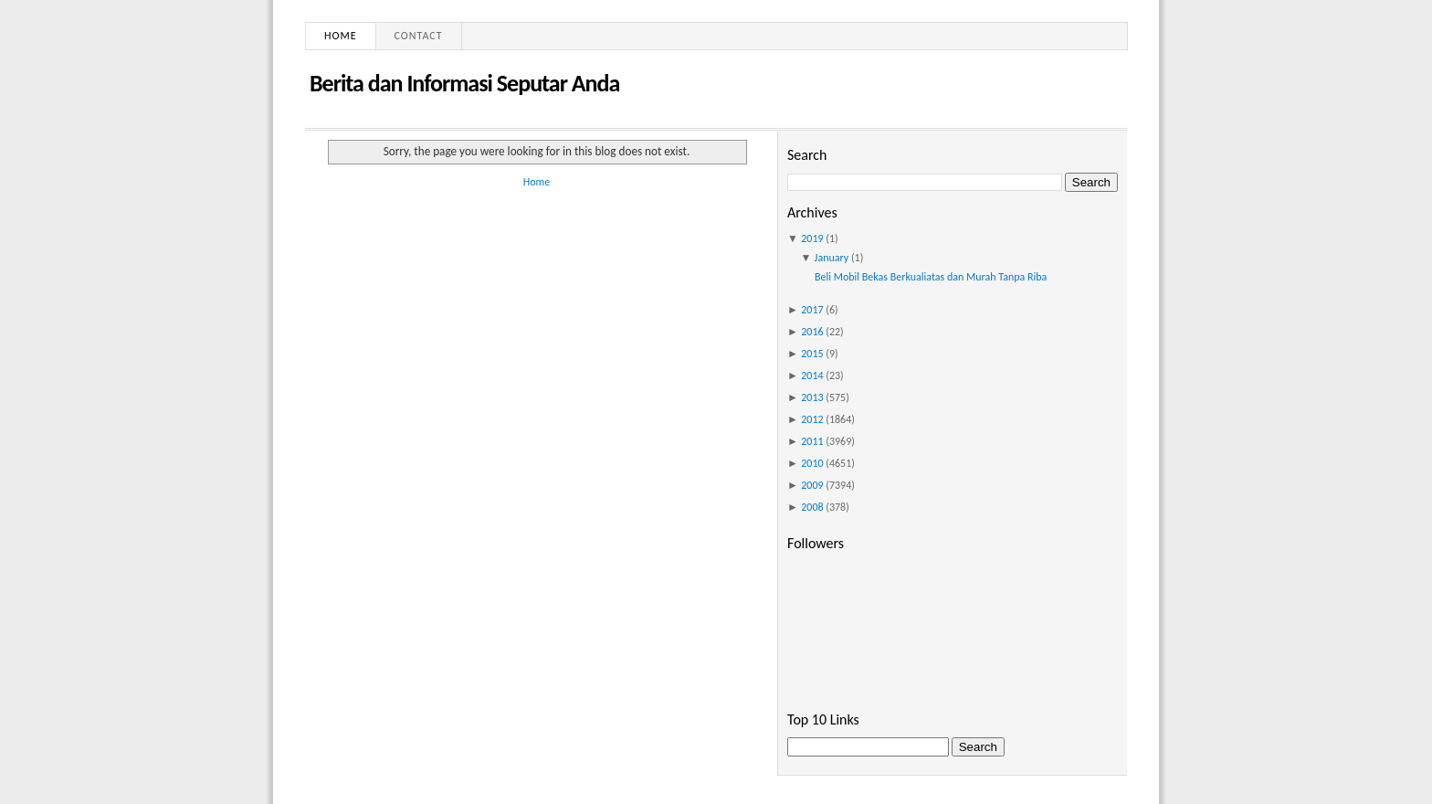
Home (340, 35)
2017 (812, 309)
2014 (812, 375)
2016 (812, 331)
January (832, 257)
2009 (812, 485)
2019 (812, 238)
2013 (812, 397)
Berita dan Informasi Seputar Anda (464, 83)
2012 (812, 419)
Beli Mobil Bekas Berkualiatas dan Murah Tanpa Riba (931, 276)
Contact (419, 35)
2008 (812, 507)
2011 (812, 441)
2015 (812, 353)
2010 (812, 463)
